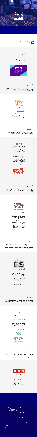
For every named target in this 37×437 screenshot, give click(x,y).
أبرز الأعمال (6, 422)
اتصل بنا (6, 427)
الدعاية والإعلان (21, 409)
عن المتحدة (6, 425)
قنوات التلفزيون (21, 414)
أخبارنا (5, 423)
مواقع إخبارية (21, 417)
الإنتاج (20, 407)
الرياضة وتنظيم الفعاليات (22, 412)
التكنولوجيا (20, 410)
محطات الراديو (21, 415)
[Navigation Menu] (5, 3)
